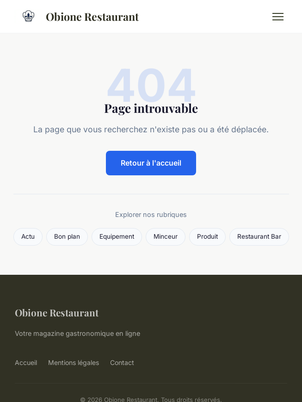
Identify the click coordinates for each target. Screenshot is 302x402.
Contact (122, 362)
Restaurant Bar (259, 236)
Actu (28, 236)
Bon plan (67, 236)
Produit (207, 236)
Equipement (116, 236)
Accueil (26, 362)
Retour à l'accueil (151, 162)
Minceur (166, 236)
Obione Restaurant (77, 16)
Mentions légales (73, 362)
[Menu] (278, 16)
